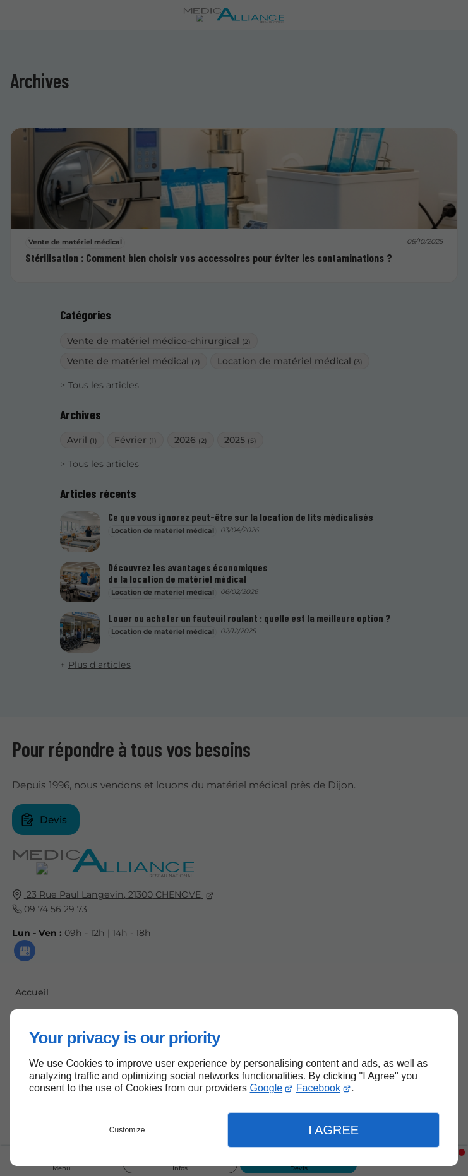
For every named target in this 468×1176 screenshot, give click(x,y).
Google (266, 1088)
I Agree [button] (333, 1130)
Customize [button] (127, 1130)
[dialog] (234, 1087)
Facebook (318, 1088)
